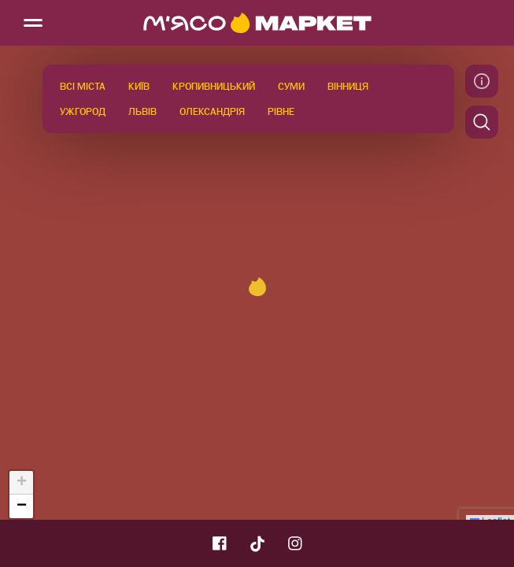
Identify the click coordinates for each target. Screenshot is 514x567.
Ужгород (82, 112)
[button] (257, 286)
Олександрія (212, 112)
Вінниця (347, 86)
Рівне (281, 112)
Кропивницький (213, 86)
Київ (139, 86)
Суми (291, 86)
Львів (142, 112)
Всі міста (82, 86)
